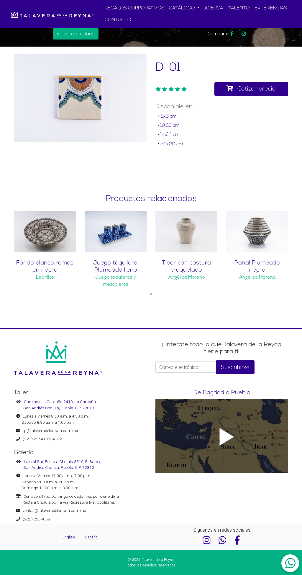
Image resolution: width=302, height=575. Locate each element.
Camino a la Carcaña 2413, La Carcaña (60, 401)
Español (91, 537)
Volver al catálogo (76, 34)
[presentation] (150, 293)
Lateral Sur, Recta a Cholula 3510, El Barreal (63, 461)
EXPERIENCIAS (271, 8)
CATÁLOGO (182, 8)
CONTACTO (118, 20)
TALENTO (239, 8)
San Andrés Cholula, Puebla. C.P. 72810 (58, 407)
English (69, 537)
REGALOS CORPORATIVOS (134, 8)
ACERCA (213, 8)
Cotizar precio (251, 89)
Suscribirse (235, 367)
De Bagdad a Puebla (221, 393)
